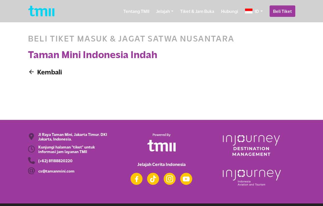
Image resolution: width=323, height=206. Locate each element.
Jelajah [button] (163, 11)
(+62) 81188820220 (55, 160)
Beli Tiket (282, 11)
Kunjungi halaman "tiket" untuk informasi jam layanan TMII (66, 149)
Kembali (45, 71)
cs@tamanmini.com (56, 171)
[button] (254, 11)
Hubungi (229, 11)
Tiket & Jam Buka (197, 11)
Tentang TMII (136, 11)
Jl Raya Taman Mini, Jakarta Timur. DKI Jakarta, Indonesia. (72, 136)
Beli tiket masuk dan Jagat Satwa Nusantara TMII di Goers (161, 90)
